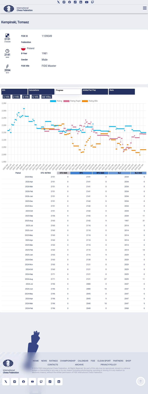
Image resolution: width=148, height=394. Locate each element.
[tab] (14, 92)
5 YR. (35, 97)
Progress (59, 90)
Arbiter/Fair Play (89, 90)
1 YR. (6, 97)
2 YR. (16, 97)
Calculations (34, 90)
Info (3, 90)
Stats (112, 90)
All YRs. (46, 97)
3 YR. (26, 97)
